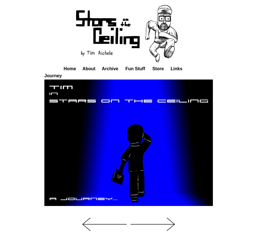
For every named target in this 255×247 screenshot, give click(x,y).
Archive (110, 68)
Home (70, 68)
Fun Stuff (135, 68)
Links (177, 68)
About (89, 68)
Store (158, 68)
